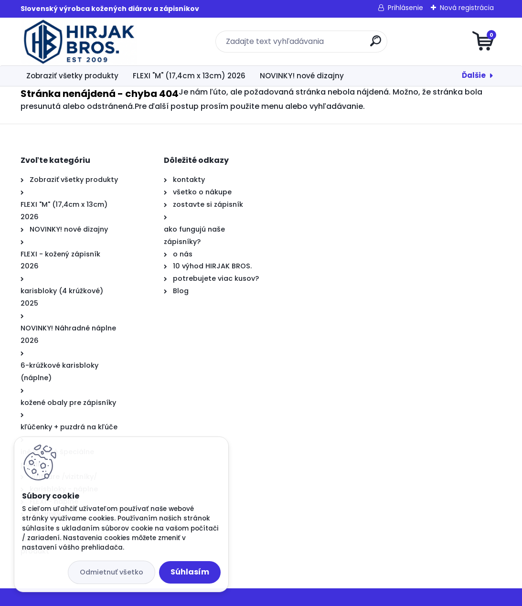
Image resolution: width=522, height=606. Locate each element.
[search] (375, 44)
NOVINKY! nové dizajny (302, 76)
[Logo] (79, 41)
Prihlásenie (405, 7)
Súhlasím (189, 571)
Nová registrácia (467, 7)
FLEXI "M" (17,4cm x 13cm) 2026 (189, 76)
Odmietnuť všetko (111, 572)
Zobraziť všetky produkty (72, 76)
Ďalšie (474, 75)
